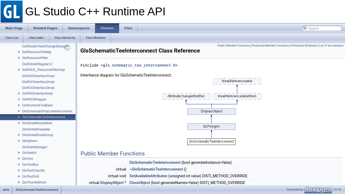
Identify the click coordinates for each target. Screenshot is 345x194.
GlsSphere (29, 141)
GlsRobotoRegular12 (37, 64)
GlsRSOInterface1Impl (38, 76)
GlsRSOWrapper (34, 99)
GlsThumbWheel (34, 182)
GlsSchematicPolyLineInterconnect (47, 111)
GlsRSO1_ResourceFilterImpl (43, 70)
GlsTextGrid (30, 176)
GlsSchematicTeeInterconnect (43, 117)
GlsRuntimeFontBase (37, 105)
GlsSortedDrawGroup (37, 135)
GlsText (27, 159)
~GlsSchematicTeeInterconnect (156, 169)
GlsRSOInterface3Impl (38, 88)
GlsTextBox (30, 165)
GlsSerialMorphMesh (37, 123)
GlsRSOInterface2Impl (38, 82)
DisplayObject (112, 183)
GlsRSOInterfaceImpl (37, 93)
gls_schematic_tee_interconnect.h (139, 65)
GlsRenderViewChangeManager (45, 46)
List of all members (331, 45)
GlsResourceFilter (35, 58)
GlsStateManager (34, 147)
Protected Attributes (304, 45)
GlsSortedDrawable (36, 129)
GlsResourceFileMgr (36, 52)
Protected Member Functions (270, 45)
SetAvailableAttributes (148, 176)
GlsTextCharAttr (33, 170)
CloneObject (139, 183)
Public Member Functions (233, 45)
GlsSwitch (29, 153)
